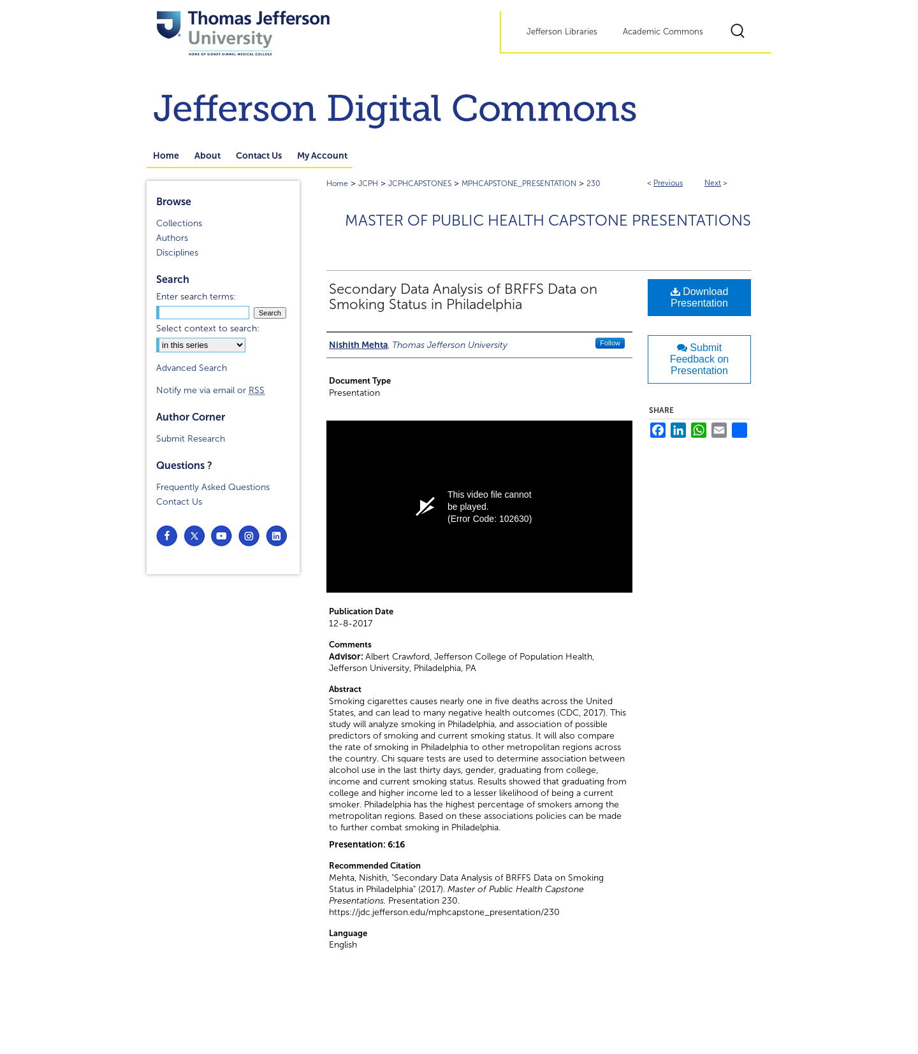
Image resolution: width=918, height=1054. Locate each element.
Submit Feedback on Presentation (699, 359)
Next (712, 182)
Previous (668, 182)
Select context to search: (207, 328)
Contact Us (179, 502)
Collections (179, 223)
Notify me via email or (210, 390)
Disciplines (177, 252)
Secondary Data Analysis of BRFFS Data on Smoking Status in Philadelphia (463, 297)
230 (593, 183)
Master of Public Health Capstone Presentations (548, 220)
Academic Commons (663, 31)
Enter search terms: (196, 296)
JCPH (368, 183)
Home (337, 183)
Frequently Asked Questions (213, 487)
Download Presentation (700, 297)
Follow (610, 343)
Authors (172, 238)
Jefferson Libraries (562, 31)
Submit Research (190, 439)
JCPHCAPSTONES (419, 183)
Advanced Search (191, 368)
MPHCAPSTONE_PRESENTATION (519, 183)
